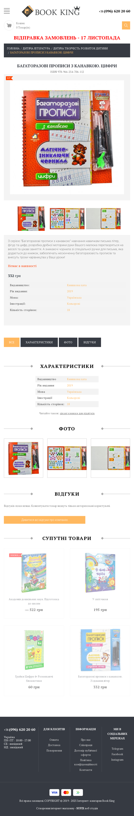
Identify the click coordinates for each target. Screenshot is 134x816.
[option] (31, 218)
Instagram (117, 758)
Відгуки (89, 342)
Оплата (54, 739)
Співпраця (85, 744)
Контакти (85, 768)
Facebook (117, 753)
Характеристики (39, 342)
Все (11, 342)
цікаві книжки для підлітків (77, 413)
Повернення (54, 749)
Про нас (86, 739)
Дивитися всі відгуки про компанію (44, 519)
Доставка (54, 744)
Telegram (117, 747)
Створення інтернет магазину (55, 807)
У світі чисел (100, 599)
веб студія (91, 807)
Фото (68, 342)
